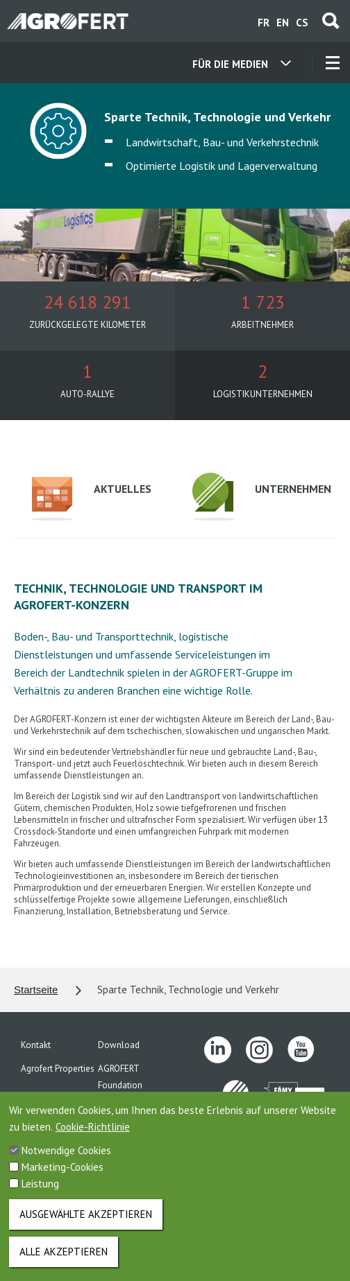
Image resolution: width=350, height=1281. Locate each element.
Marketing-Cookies (62, 1177)
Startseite (36, 989)
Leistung (40, 1194)
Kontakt (36, 1045)
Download (119, 1045)
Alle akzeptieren (63, 1262)
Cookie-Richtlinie (93, 1137)
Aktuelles (82, 499)
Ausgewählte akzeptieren (85, 1224)
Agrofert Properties (57, 1068)
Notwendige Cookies (66, 1160)
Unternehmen (243, 497)
